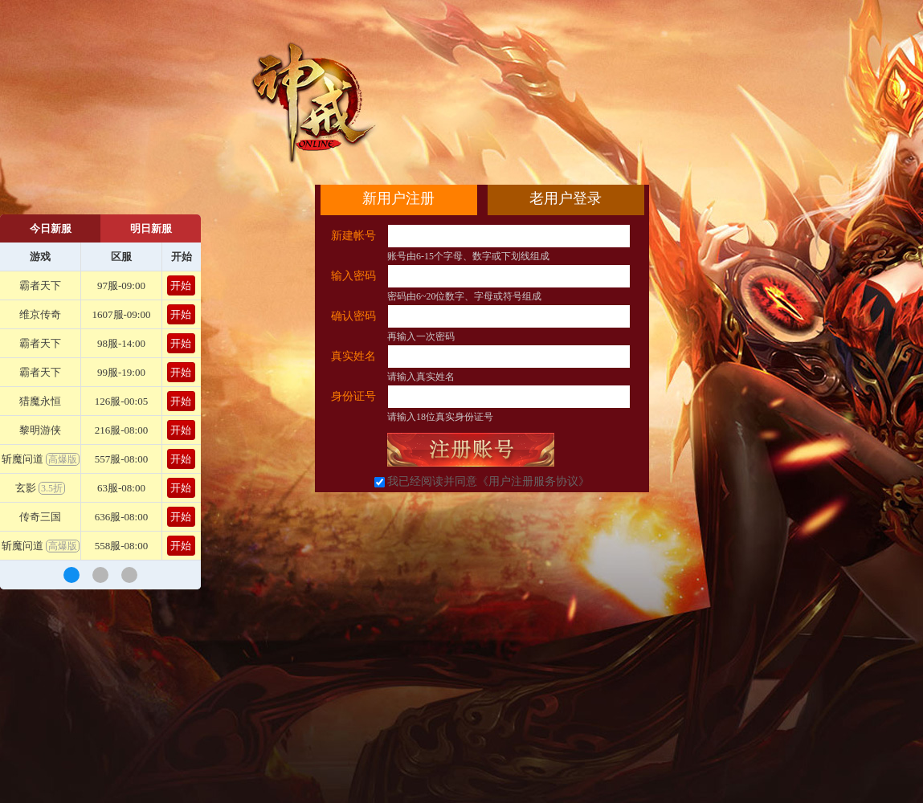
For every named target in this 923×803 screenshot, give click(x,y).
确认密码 (353, 316)
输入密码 (353, 276)
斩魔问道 (41, 459)
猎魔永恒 (40, 401)
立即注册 (470, 450)
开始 (180, 285)
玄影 (40, 488)
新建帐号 (353, 236)
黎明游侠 (40, 430)
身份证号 (353, 396)
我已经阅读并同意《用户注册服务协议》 (488, 481)
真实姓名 (353, 356)
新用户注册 (398, 198)
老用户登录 (565, 198)
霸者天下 (40, 285)
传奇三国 (40, 517)
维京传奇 (40, 314)
